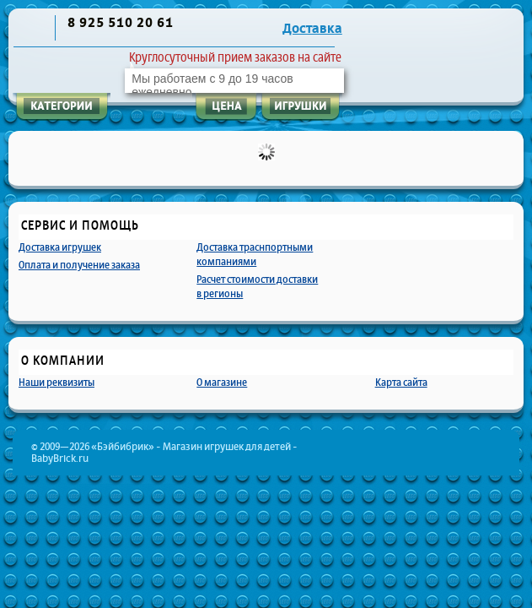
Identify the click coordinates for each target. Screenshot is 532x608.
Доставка (312, 28)
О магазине (221, 382)
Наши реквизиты (56, 382)
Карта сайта (401, 382)
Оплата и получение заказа (79, 264)
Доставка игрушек (60, 247)
